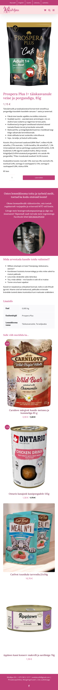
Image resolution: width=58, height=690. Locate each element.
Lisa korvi (39, 178)
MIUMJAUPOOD (36, 217)
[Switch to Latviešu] (45, 2)
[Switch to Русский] (12, 2)
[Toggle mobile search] (49, 10)
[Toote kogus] (12, 178)
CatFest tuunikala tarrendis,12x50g (29, 574)
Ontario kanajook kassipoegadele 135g (29, 493)
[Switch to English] (21, 2)
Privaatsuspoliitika (15, 680)
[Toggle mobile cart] (45, 10)
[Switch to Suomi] (28, 2)
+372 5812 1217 (24, 677)
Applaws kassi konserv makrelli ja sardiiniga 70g (29, 655)
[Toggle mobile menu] (54, 10)
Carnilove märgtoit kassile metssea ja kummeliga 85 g (29, 411)
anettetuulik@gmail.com (41, 677)
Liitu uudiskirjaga (43, 680)
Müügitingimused (29, 680)
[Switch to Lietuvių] (37, 2)
